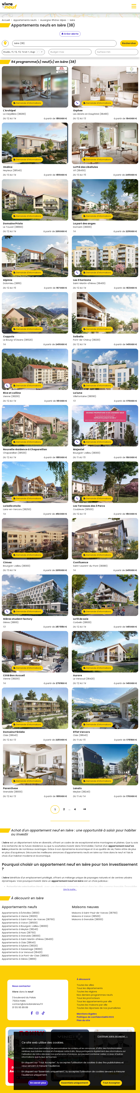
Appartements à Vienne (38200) (20, 916)
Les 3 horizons (82, 280)
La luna (77, 393)
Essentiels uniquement (74, 1082)
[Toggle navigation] (134, 6)
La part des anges (84, 223)
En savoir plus (38, 1082)
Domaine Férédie (14, 732)
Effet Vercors (81, 732)
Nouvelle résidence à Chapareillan (25, 449)
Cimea (7, 562)
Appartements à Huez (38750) (19, 932)
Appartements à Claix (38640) (19, 942)
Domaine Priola (13, 223)
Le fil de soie (80, 619)
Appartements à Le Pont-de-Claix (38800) (25, 955)
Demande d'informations (27, 103)
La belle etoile (12, 506)
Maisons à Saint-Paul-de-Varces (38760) (95, 912)
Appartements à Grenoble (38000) (21, 935)
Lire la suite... (70, 889)
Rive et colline (12, 393)
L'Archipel (9, 110)
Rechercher (129, 43)
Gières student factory (17, 619)
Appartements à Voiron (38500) (20, 922)
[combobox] (23, 52)
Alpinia (7, 280)
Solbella (78, 336)
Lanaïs (77, 788)
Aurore (77, 675)
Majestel (78, 449)
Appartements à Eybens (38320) (20, 945)
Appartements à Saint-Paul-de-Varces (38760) (28, 919)
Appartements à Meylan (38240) (20, 929)
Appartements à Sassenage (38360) (22, 949)
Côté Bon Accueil (14, 675)
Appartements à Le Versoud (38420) (22, 952)
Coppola (8, 336)
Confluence (80, 562)
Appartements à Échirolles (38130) (20, 912)
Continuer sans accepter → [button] (112, 1036)
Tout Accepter (111, 1082)
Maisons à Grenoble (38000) (87, 919)
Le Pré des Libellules (85, 167)
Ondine (7, 167)
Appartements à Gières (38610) (19, 958)
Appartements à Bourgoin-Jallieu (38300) (25, 926)
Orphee (78, 110)
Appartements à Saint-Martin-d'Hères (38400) (27, 939)
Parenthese (10, 788)
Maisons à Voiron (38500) (86, 916)
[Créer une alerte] (70, 34)
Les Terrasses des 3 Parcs (89, 506)
